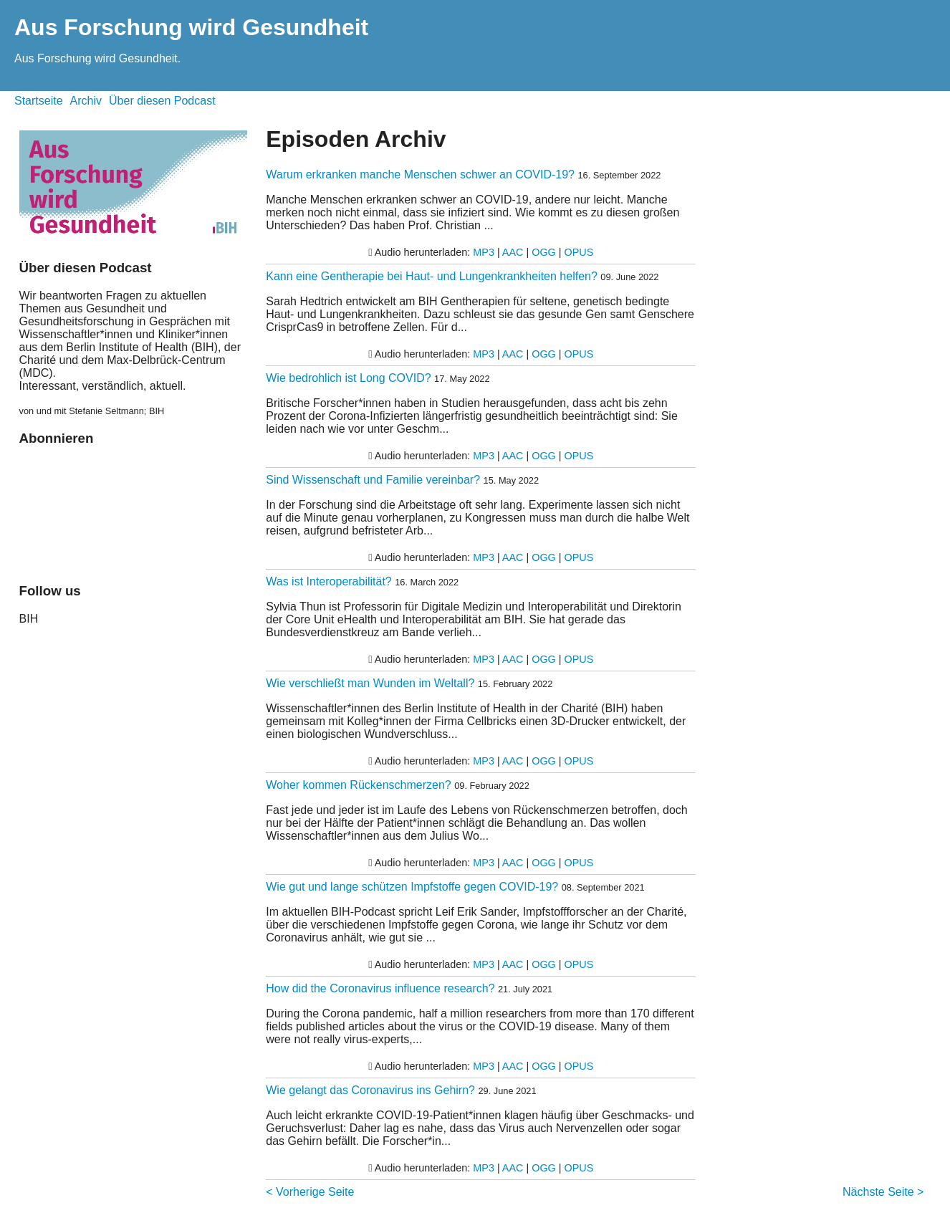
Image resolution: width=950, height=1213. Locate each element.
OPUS (579, 252)
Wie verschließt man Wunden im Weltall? (370, 683)
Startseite (38, 101)
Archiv (86, 101)
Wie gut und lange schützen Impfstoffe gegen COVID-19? (412, 887)
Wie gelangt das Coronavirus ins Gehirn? (370, 1090)
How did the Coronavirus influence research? (380, 988)
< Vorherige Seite (310, 1192)
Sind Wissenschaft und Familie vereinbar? (373, 480)
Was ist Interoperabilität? (328, 581)
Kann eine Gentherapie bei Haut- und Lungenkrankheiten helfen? (432, 276)
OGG (544, 252)
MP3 (483, 252)
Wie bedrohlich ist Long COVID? (348, 378)
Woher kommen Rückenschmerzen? (358, 785)
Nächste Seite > (883, 1192)
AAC (513, 252)
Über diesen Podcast (162, 101)
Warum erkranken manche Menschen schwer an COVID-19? (420, 174)
